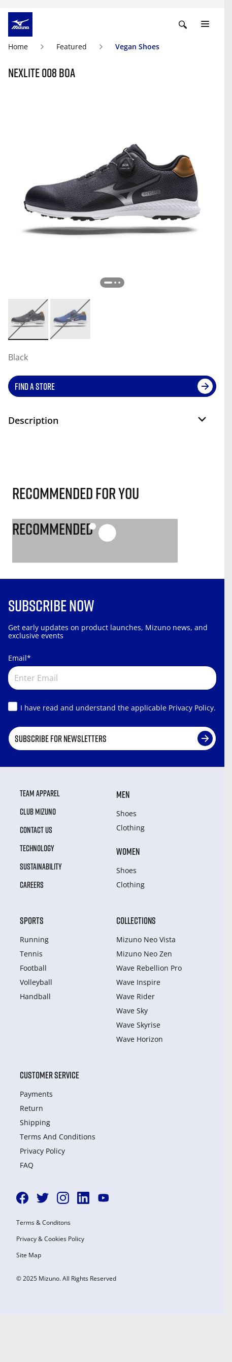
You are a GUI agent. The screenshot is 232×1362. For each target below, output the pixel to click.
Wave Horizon (139, 1039)
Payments (36, 1094)
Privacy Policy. (192, 708)
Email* (19, 658)
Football (33, 968)
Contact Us (36, 830)
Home (18, 46)
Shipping (35, 1122)
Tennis (31, 953)
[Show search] (183, 24)
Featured (71, 46)
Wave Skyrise (138, 1025)
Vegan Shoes (137, 46)
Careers (32, 885)
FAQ (27, 1165)
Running (34, 939)
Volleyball (36, 982)
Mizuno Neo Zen (144, 953)
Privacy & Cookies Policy (50, 1239)
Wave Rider (135, 996)
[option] (28, 319)
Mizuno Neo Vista (146, 939)
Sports (32, 920)
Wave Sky (132, 1010)
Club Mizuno (38, 812)
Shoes (126, 813)
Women (128, 851)
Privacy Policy (42, 1151)
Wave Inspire (138, 982)
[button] (108, 424)
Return (31, 1108)
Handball (35, 996)
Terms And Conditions (57, 1136)
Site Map (28, 1255)
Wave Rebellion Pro (149, 968)
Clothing (130, 827)
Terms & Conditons (43, 1222)
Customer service (49, 1074)
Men (122, 794)
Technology (37, 848)
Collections (136, 920)
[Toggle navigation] (205, 24)
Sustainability (41, 866)
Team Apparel (40, 793)
